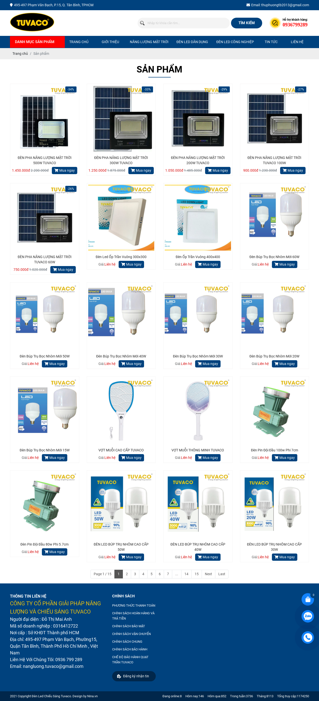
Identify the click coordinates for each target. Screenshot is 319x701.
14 (186, 574)
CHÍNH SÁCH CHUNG (127, 641)
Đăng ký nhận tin (133, 676)
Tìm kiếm (247, 23)
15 (197, 574)
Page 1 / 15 (102, 574)
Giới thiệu (110, 42)
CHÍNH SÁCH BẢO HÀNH (129, 649)
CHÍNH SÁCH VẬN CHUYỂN (131, 634)
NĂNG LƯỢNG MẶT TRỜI (149, 42)
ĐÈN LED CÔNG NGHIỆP (235, 42)
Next (208, 574)
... (176, 574)
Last (221, 574)
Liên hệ (297, 42)
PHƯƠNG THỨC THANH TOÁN (133, 605)
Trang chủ (78, 42)
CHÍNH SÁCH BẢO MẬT (128, 626)
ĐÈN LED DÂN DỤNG (192, 42)
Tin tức (271, 42)
